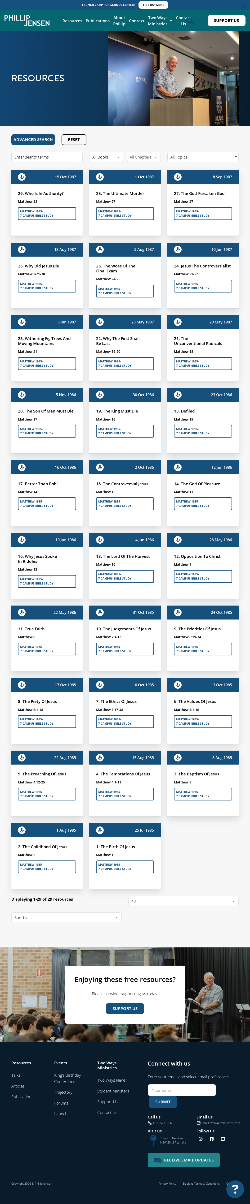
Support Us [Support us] (125, 1008)
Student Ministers (113, 1091)
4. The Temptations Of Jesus (123, 774)
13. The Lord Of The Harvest (123, 556)
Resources (72, 20)
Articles (18, 1086)
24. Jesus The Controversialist (202, 266)
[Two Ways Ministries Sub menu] (171, 20)
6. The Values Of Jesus (195, 701)
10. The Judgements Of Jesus (123, 629)
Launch (60, 1113)
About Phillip (119, 20)
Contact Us (183, 20)
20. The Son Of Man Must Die (46, 411)
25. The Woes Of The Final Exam (115, 268)
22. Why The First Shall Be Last (118, 340)
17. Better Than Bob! (38, 483)
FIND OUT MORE (153, 5)
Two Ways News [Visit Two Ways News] (111, 1080)
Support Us (226, 20)
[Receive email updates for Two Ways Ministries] (184, 1160)
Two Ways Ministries (157, 20)
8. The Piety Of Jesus (37, 701)
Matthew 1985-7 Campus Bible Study (36, 213)
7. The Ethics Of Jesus (116, 701)
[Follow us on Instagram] (200, 1139)
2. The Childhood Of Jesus (42, 846)
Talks (15, 1075)
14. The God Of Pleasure (197, 483)
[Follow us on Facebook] (212, 1139)
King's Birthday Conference (67, 1078)
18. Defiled (184, 411)
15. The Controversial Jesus (122, 483)
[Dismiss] (244, 6)
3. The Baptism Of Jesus (196, 774)
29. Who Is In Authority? (41, 193)
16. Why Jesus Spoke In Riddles (37, 558)
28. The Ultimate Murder (120, 193)
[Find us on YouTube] (223, 1139)
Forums (61, 1103)
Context (136, 20)
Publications (98, 20)
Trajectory (63, 1092)
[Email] (182, 1090)
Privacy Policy (167, 1184)
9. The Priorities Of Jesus (197, 629)
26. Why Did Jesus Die (38, 266)
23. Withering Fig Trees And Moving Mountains (44, 340)
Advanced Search (33, 139)
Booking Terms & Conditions (201, 1184)
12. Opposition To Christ (197, 556)
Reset (74, 139)
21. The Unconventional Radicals (198, 340)
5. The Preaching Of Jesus (42, 774)
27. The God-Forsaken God (199, 193)
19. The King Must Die (117, 411)
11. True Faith (31, 629)
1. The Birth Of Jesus (115, 846)
